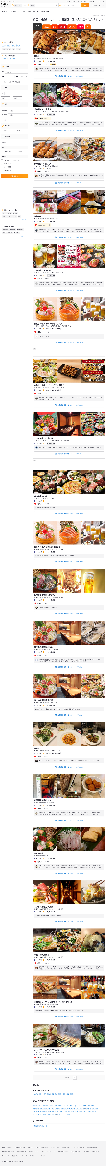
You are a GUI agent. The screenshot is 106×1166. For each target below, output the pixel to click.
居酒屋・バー (6, 58)
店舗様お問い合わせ (92, 1147)
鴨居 (4, 49)
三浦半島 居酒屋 (67, 1106)
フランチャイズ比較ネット (29, 1156)
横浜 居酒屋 (36, 1106)
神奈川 (8, 45)
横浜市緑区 (5, 229)
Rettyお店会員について (8, 1151)
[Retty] (4, 4)
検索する (15, 176)
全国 (3, 45)
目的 (85, 1)
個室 (19, 216)
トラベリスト (43, 1156)
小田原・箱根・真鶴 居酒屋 (41, 1111)
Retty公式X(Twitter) (76, 1151)
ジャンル (80, 1)
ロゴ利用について (21, 1151)
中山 (13, 49)
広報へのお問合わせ (78, 1147)
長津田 (8, 49)
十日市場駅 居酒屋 (68, 1094)
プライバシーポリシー (42, 1147)
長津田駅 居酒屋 (56, 1094)
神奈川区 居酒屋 (77, 1111)
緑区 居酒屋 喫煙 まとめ (40, 1126)
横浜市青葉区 (20, 229)
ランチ (4, 213)
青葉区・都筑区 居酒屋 (91, 1108)
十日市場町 (12, 229)
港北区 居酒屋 (56, 1108)
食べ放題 (15, 213)
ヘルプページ (95, 1151)
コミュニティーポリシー (48, 1151)
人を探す (67, 1)
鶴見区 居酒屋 (52, 1114)
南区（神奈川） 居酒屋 (63, 1114)
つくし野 (10, 232)
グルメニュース (100, 1)
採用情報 (86, 1151)
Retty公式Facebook (63, 1151)
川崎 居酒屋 (44, 1106)
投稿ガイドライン (34, 1151)
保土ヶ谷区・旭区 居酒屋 (76, 1108)
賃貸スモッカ (15, 1156)
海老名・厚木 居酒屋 (66, 1111)
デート (9, 213)
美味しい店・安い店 (7, 216)
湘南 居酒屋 (64, 1108)
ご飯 (15, 216)
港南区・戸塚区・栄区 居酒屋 (41, 1108)
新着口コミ (91, 1)
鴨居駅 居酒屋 (47, 1094)
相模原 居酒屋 (54, 1111)
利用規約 (30, 1147)
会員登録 (94, 5)
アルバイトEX (5, 1156)
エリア (73, 1)
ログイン (101, 5)
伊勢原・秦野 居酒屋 (55, 1106)
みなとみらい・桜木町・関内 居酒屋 (84, 1106)
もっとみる (21, 219)
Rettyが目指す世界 (20, 1147)
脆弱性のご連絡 (66, 1147)
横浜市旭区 (16, 232)
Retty (3, 1147)
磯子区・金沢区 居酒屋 (39, 1114)
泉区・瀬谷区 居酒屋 (90, 1111)
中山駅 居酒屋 (37, 1094)
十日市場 (18, 49)
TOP (37, 26)
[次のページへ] (75, 1078)
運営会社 (9, 1147)
